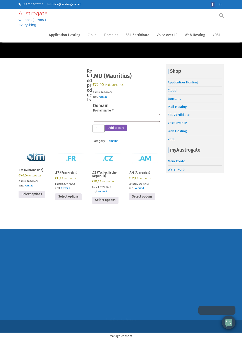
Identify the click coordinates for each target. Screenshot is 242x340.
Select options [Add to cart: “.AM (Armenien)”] (142, 196)
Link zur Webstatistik (175, 314)
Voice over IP (167, 35)
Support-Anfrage (172, 273)
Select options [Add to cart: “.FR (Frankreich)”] (68, 196)
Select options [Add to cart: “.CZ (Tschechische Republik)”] (105, 200)
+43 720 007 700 (31, 4)
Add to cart (116, 128)
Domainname (103, 110)
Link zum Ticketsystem (176, 298)
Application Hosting (64, 35)
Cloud (92, 35)
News (23, 257)
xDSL (216, 35)
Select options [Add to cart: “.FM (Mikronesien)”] (32, 194)
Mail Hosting (177, 107)
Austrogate (33, 13)
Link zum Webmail (173, 306)
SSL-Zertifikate (137, 35)
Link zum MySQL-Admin (177, 282)
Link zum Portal (172, 290)
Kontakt (25, 273)
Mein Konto (176, 161)
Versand (102, 96)
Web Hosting (195, 35)
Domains (111, 35)
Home (23, 249)
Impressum (27, 298)
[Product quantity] (98, 128)
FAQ (162, 249)
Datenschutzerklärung (36, 282)
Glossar (165, 257)
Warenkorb (176, 169)
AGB (21, 290)
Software (166, 265)
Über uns (26, 265)
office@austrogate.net (64, 4)
